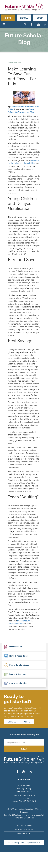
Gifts (8, 17)
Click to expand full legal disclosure (24, 842)
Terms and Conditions (24, 817)
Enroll (24, 17)
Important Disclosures (13, 814)
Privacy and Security (34, 814)
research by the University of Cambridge (23, 162)
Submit (24, 748)
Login (40, 17)
